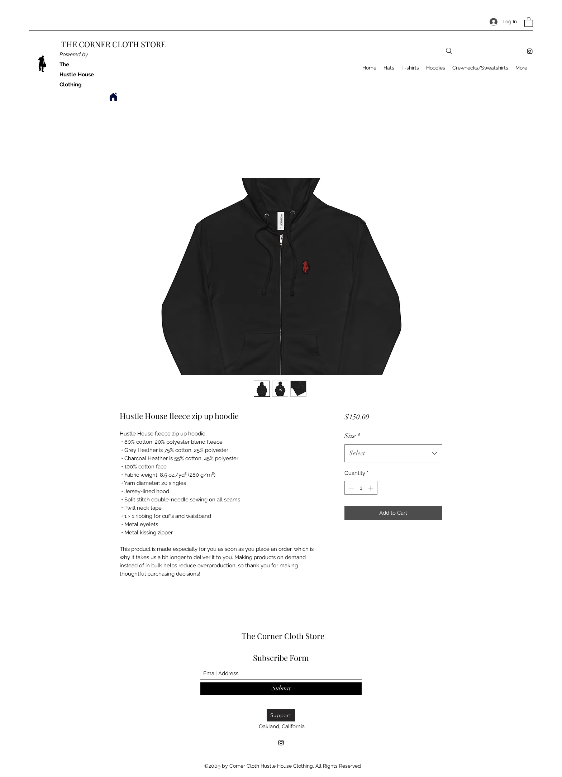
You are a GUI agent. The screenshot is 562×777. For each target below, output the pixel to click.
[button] (528, 21)
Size (352, 436)
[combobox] (393, 453)
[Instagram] (529, 51)
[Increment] (371, 488)
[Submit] (281, 688)
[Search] (449, 50)
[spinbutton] (361, 488)
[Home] (113, 96)
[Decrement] (350, 488)
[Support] (281, 715)
